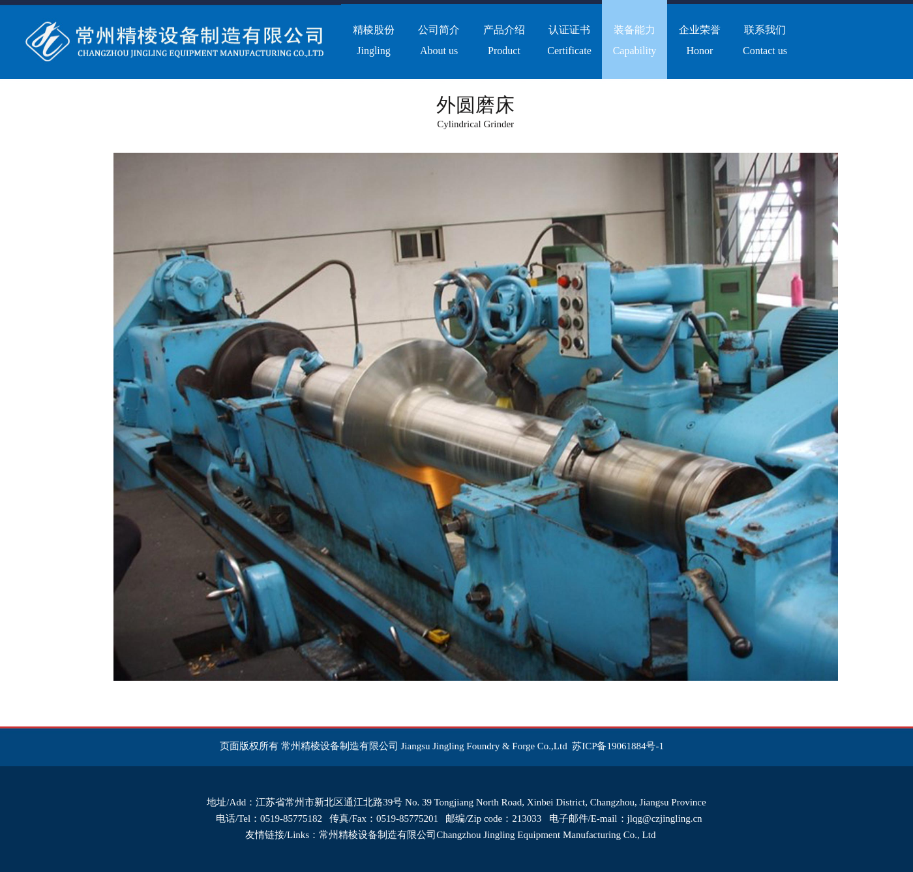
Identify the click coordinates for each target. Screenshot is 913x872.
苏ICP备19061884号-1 (618, 746)
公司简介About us (439, 40)
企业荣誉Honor (700, 40)
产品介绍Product (504, 40)
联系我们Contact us (765, 40)
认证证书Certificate (569, 40)
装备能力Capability (635, 40)
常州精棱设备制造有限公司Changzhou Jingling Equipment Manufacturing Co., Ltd (487, 835)
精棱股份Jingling (374, 40)
